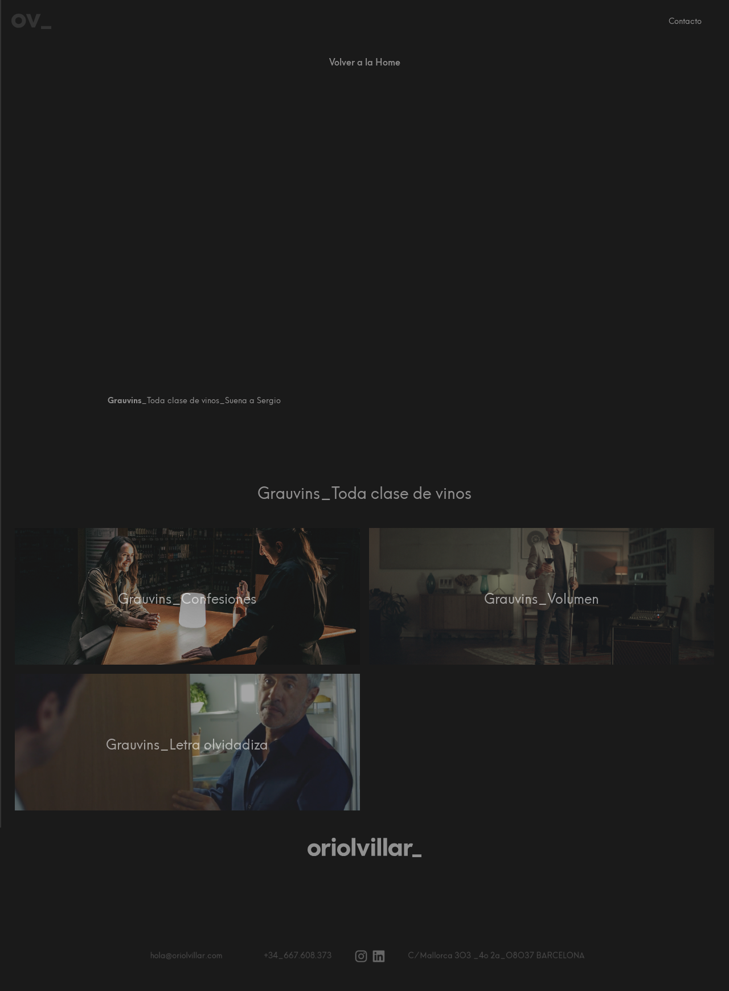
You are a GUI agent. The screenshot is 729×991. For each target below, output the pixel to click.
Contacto (685, 21)
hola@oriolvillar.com (193, 955)
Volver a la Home (364, 62)
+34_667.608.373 (300, 955)
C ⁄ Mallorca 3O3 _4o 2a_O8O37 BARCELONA (490, 955)
